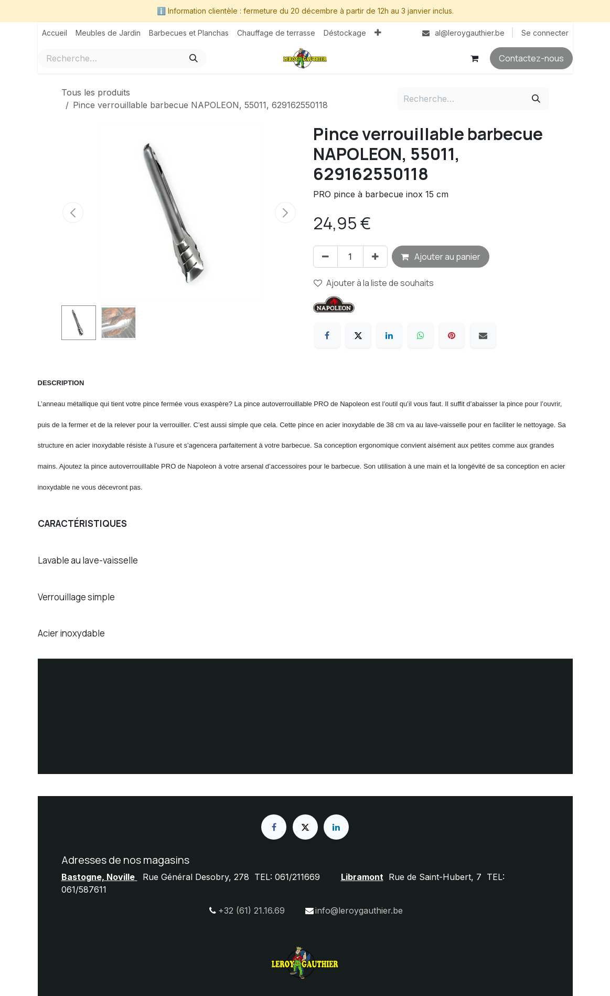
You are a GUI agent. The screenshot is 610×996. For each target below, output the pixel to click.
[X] (358, 335)
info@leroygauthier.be (359, 910)
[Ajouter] (375, 257)
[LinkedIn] (389, 335)
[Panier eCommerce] (475, 58)
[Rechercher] (193, 58)
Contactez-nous (531, 58)
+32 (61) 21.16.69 (251, 910)
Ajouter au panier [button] (440, 256)
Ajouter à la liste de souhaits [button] (374, 283)
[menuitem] (54, 33)
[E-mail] (483, 335)
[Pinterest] (451, 335)
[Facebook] (327, 335)
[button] (73, 212)
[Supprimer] (325, 257)
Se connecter (545, 32)
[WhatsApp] (420, 335)
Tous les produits (95, 92)
